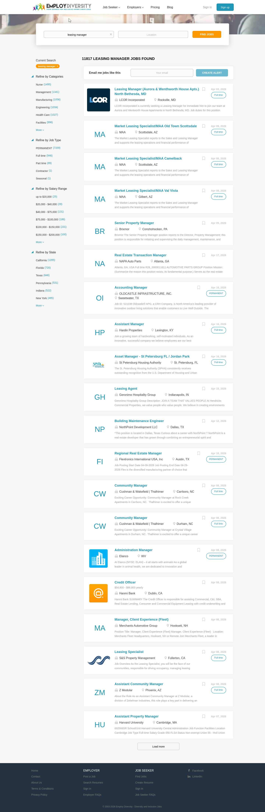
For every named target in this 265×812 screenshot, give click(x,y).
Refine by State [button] (45, 252)
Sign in (207, 7)
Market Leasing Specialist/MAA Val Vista (146, 190)
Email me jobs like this (105, 72)
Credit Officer (125, 582)
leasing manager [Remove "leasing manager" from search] (47, 66)
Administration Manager (134, 550)
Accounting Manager (131, 287)
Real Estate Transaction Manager (141, 255)
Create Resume (144, 782)
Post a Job (89, 776)
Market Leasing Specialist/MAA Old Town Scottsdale (156, 126)
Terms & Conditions (42, 788)
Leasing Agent (126, 388)
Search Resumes (93, 782)
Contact (35, 776)
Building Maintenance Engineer (139, 421)
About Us (36, 782)
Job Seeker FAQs (145, 794)
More (39, 130)
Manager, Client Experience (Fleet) (142, 619)
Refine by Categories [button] (49, 76)
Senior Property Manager (134, 223)
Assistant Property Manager (137, 716)
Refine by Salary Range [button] (51, 188)
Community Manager (131, 485)
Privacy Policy (39, 794)
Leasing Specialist (129, 652)
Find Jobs (207, 34)
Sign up (225, 7)
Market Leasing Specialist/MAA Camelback (148, 158)
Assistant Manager (129, 324)
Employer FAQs (92, 794)
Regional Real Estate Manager (138, 453)
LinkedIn (197, 776)
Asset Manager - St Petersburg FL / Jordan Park (152, 356)
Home (34, 770)
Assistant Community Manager (139, 684)
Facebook (198, 770)
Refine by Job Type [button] (48, 140)
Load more (158, 746)
